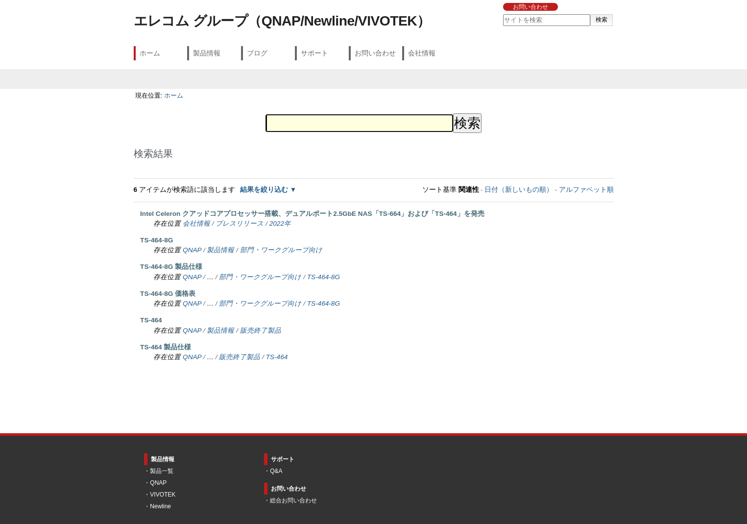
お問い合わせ (530, 7)
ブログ (257, 53)
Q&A (276, 471)
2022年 (280, 223)
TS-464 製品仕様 (165, 347)
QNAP (192, 250)
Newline (160, 506)
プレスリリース (240, 223)
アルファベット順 (586, 189)
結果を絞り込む (264, 189)
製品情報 (206, 53)
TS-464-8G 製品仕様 (171, 266)
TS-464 (151, 320)
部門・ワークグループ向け (281, 250)
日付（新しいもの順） (518, 189)
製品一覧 (161, 471)
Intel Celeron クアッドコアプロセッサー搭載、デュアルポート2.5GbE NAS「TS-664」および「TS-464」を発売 (312, 213)
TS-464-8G (156, 240)
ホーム (150, 53)
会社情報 (421, 53)
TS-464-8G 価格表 (167, 293)
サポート (314, 53)
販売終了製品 (260, 330)
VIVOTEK (162, 494)
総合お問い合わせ (293, 500)
